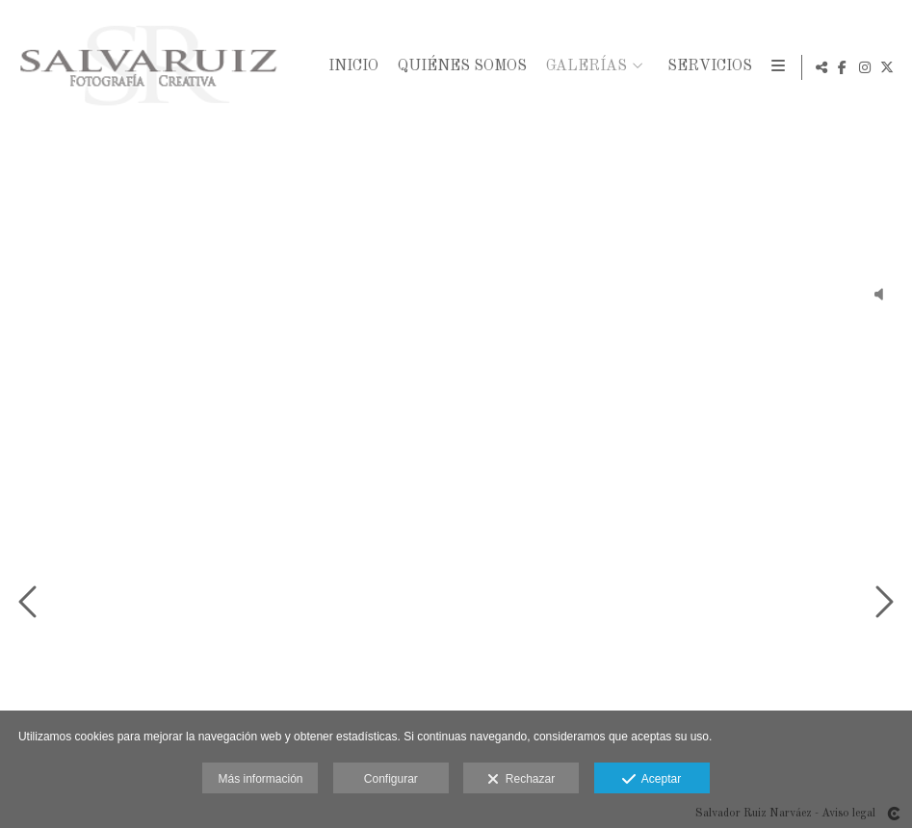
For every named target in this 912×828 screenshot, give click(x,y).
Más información (260, 779)
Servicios (706, 66)
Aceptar (651, 780)
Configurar (391, 779)
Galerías (583, 66)
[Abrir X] (887, 67)
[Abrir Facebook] (842, 67)
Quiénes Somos (459, 66)
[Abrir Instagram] (864, 67)
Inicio (351, 66)
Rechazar (521, 780)
